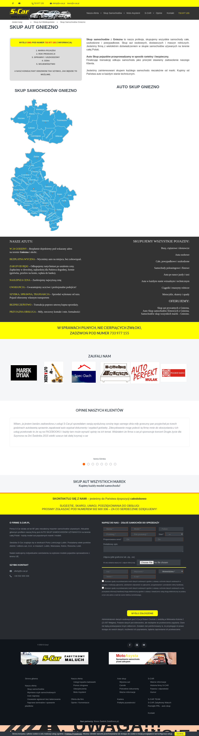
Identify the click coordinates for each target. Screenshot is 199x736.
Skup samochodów (35, 689)
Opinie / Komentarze (80, 702)
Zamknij (179, 734)
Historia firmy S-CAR (159, 685)
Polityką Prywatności (73, 734)
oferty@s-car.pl (21, 571)
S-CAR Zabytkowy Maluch (159, 702)
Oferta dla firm (77, 699)
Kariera (120, 699)
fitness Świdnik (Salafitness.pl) (106, 721)
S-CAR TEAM (154, 699)
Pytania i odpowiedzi (159, 689)
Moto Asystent (79, 692)
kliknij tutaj (131, 563)
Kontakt (151, 713)
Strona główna (31, 678)
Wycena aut (125, 682)
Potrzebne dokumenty (129, 689)
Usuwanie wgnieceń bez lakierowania (44, 699)
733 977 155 (38, 3)
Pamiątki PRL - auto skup (159, 706)
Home (28, 21)
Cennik (123, 685)
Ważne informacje (128, 692)
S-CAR (151, 678)
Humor (153, 692)
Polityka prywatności (126, 702)
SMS (29, 42)
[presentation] (125, 603)
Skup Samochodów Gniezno (72, 22)
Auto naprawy (33, 696)
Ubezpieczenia (80, 689)
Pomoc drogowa (80, 685)
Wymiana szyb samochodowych (41, 692)
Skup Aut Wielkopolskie (44, 22)
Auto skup (121, 678)
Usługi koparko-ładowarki (84, 682)
